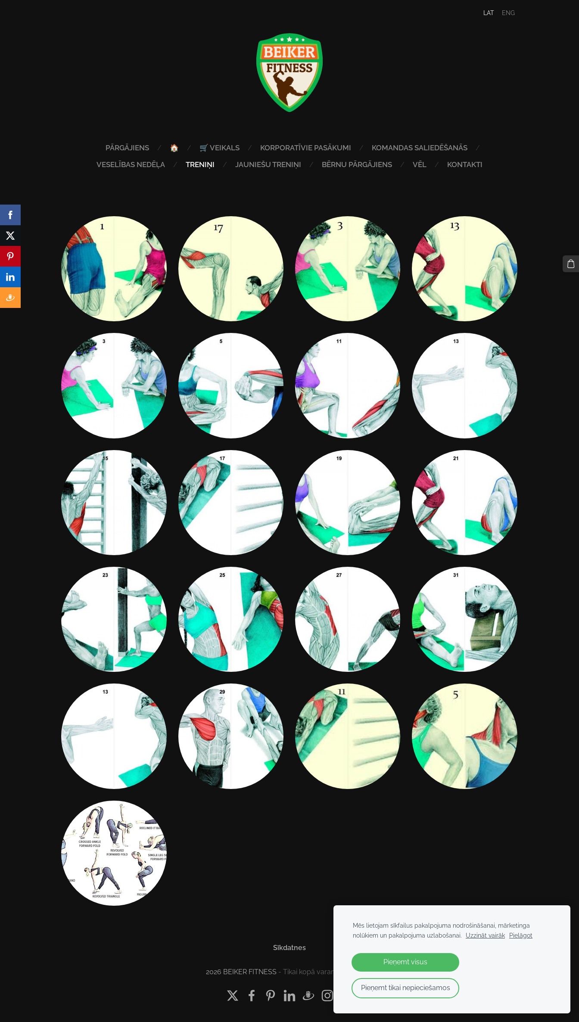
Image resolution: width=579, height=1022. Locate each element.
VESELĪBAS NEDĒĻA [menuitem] (130, 164)
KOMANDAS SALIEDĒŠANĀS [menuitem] (419, 147)
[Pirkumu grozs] (571, 263)
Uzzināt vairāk (485, 935)
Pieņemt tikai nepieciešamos (405, 988)
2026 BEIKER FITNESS (241, 972)
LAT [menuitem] (488, 12)
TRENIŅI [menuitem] (200, 164)
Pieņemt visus (405, 962)
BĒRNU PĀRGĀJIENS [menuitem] (357, 164)
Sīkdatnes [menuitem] (289, 948)
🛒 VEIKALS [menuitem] (219, 147)
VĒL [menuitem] (419, 164)
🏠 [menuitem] (174, 147)
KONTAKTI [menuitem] (464, 164)
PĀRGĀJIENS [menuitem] (127, 147)
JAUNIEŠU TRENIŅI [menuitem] (268, 164)
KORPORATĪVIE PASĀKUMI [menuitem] (305, 147)
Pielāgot (520, 935)
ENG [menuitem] (508, 12)
